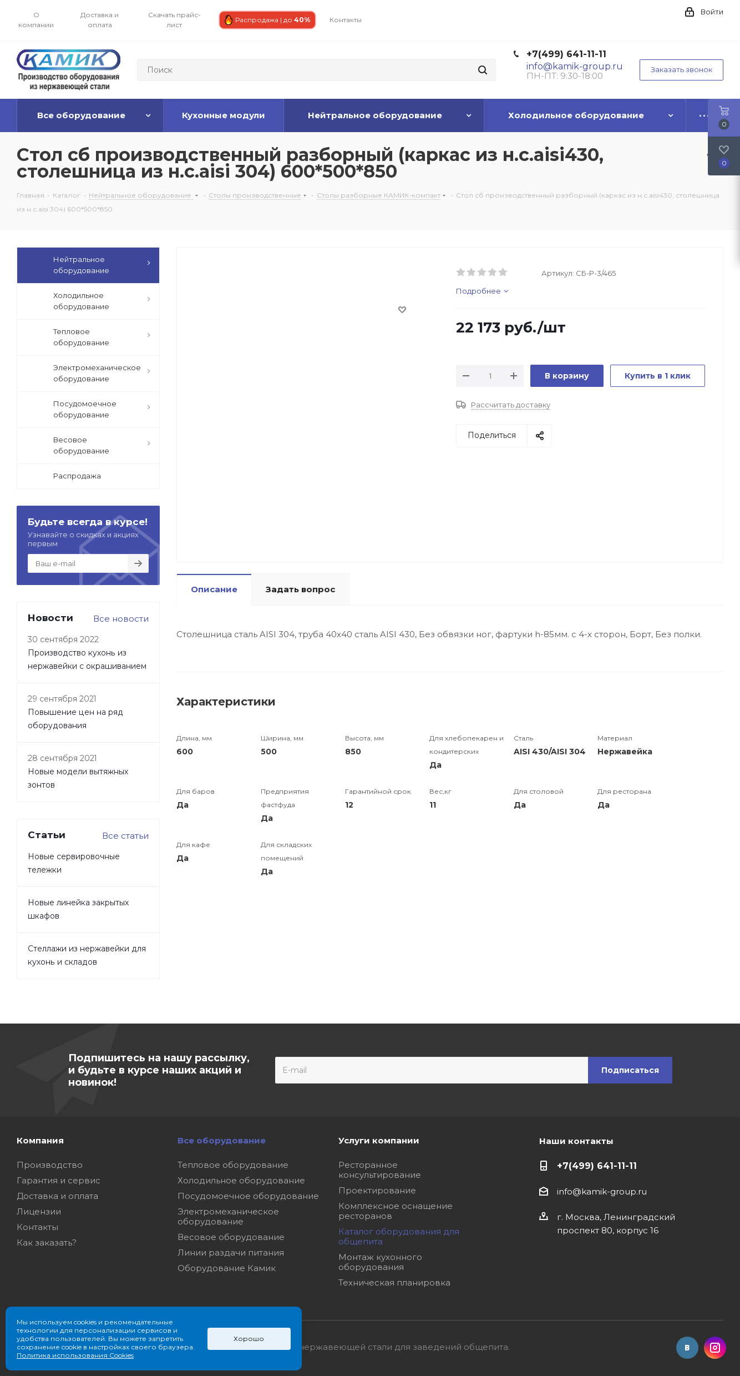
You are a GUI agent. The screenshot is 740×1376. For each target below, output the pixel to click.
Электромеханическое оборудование (228, 1216)
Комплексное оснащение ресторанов (395, 1211)
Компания (40, 1140)
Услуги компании (378, 1140)
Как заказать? (47, 1242)
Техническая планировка (394, 1282)
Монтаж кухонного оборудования (380, 1262)
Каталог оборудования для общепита (398, 1236)
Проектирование (377, 1190)
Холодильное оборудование (241, 1180)
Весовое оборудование (231, 1237)
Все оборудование (222, 1140)
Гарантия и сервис (58, 1180)
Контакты (37, 1227)
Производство (50, 1165)
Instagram (715, 1348)
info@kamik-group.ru (602, 1191)
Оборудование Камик (227, 1268)
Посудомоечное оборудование (248, 1196)
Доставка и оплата (57, 1196)
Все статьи (125, 835)
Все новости (121, 618)
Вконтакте (687, 1348)
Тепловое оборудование (233, 1165)
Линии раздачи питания (231, 1252)
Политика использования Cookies (75, 1355)
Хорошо (249, 1338)
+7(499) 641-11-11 (566, 54)
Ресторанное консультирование (379, 1170)
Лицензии (39, 1211)
